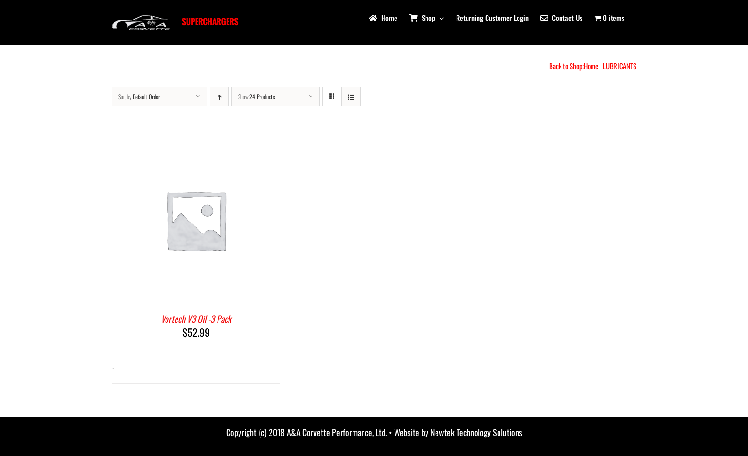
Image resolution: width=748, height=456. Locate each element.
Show (256, 96)
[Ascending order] (219, 96)
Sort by (139, 96)
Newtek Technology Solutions (476, 432)
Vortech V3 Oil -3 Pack (196, 319)
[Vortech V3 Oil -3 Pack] (196, 143)
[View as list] (351, 96)
